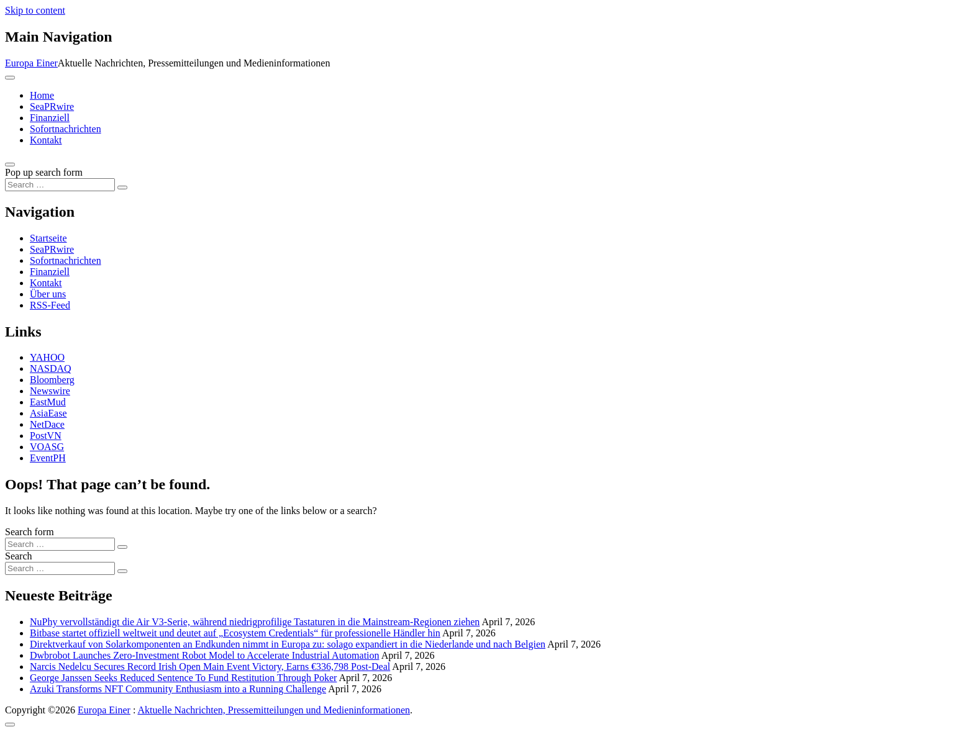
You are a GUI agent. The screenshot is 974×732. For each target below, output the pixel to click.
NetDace (47, 424)
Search (18, 556)
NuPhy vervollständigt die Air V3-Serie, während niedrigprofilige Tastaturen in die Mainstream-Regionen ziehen (255, 622)
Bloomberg (52, 379)
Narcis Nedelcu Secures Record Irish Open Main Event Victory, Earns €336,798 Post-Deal (210, 666)
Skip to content (35, 10)
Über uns (48, 294)
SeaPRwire (52, 106)
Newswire (50, 391)
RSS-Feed (50, 305)
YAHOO (47, 357)
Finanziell (50, 117)
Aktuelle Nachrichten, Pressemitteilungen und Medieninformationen (273, 710)
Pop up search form (44, 172)
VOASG (47, 446)
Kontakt (46, 140)
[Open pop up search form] (10, 164)
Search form (29, 531)
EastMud (48, 402)
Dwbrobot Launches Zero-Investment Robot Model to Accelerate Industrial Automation (205, 655)
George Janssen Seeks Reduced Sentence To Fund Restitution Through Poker (183, 677)
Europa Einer (31, 63)
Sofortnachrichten (65, 129)
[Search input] (60, 184)
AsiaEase (48, 413)
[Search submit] (122, 187)
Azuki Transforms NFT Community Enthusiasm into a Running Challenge (178, 689)
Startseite (48, 238)
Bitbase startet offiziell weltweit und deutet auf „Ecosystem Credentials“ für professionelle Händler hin (235, 633)
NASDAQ (50, 368)
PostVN (45, 435)
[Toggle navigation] (10, 77)
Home (42, 95)
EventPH (48, 458)
